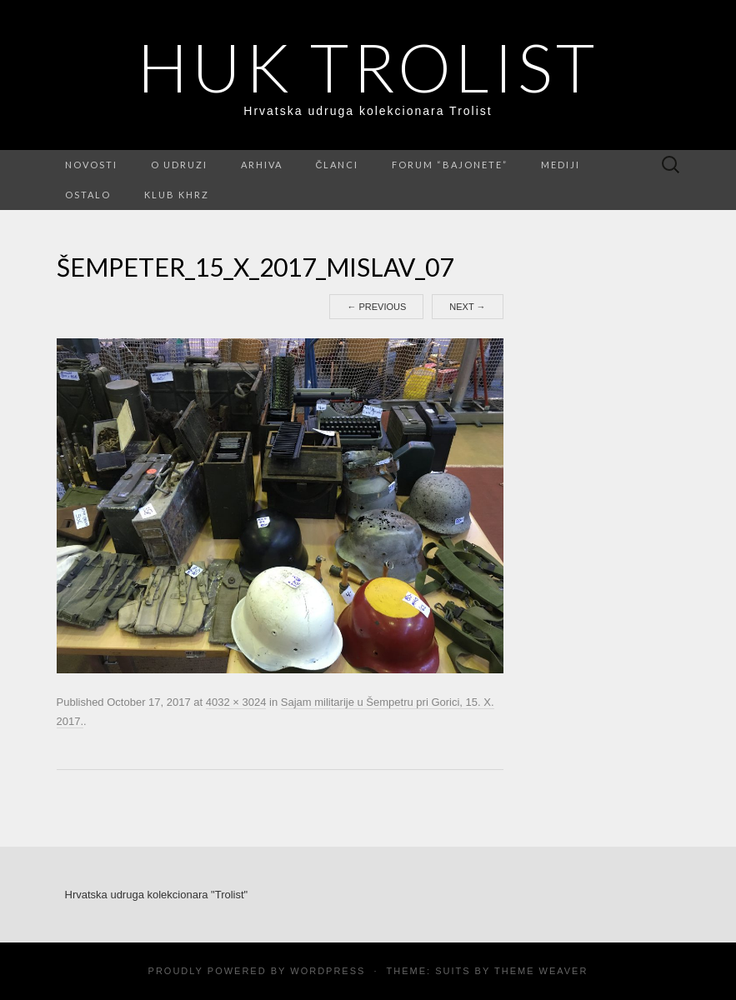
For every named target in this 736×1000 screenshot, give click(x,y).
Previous (376, 307)
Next (467, 307)
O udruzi (179, 164)
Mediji (560, 164)
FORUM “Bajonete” (450, 164)
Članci (337, 164)
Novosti (91, 164)
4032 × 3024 (236, 702)
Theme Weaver (541, 971)
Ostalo (88, 194)
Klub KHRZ (176, 194)
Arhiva (262, 164)
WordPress (327, 971)
